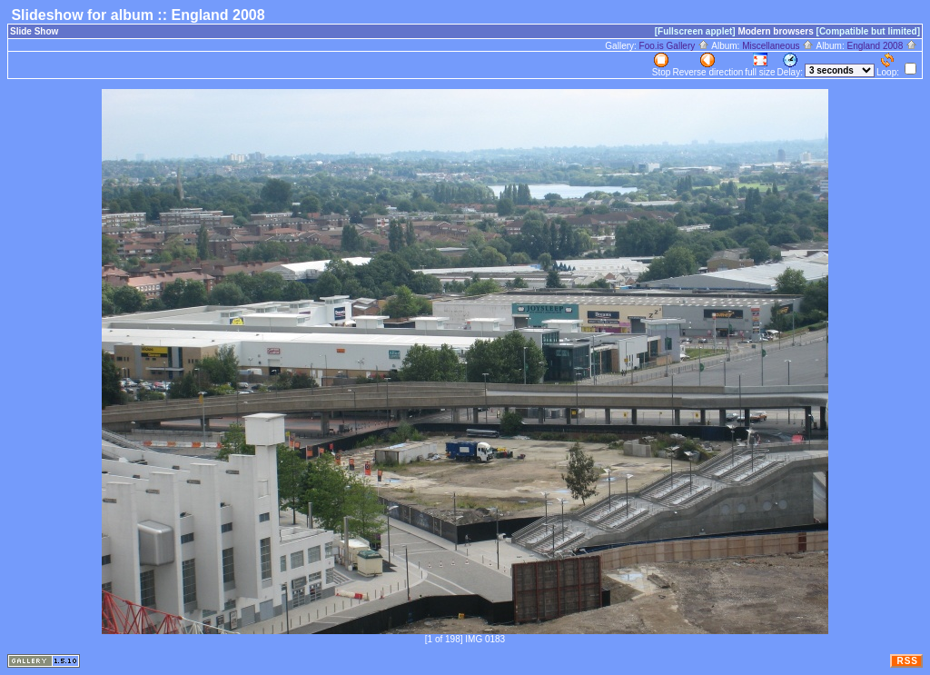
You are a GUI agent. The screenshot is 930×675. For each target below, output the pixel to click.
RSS (907, 661)
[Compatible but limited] (868, 31)
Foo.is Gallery (674, 46)
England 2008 (881, 46)
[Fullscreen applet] (695, 31)
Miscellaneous (778, 46)
